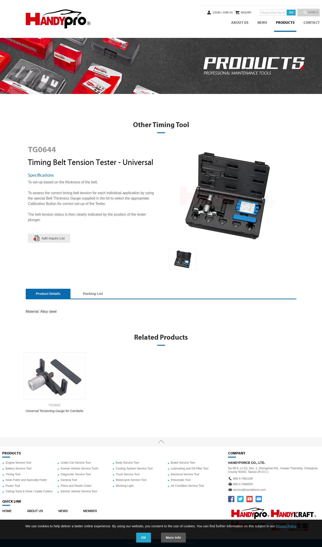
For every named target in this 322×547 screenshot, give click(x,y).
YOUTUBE (249, 499)
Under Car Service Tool (76, 462)
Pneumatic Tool (181, 480)
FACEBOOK (231, 499)
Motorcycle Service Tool (131, 480)
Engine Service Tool (18, 462)
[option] (183, 259)
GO (285, 12)
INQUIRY (240, 12)
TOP (161, 441)
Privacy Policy (286, 526)
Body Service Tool (127, 462)
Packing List (93, 293)
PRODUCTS (285, 23)
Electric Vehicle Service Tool (79, 491)
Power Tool (13, 485)
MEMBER (90, 511)
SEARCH (311, 12)
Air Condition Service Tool (187, 485)
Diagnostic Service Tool (76, 474)
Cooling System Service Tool (134, 468)
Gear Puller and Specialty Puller (26, 480)
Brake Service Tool (183, 462)
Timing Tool (13, 474)
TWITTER (240, 499)
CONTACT (311, 23)
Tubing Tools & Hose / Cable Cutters (29, 491)
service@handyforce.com (249, 489)
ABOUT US (239, 23)
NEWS (262, 23)
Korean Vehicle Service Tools (79, 468)
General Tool (69, 480)
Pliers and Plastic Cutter (76, 485)
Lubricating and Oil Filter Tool (189, 468)
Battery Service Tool (18, 468)
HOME (7, 511)
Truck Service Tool (128, 474)
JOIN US (215, 12)
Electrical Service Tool (185, 474)
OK (143, 537)
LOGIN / (205, 12)
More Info (173, 537)
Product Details (48, 293)
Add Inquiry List (53, 238)
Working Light (124, 485)
